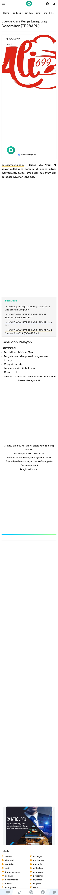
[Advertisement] (29, 120)
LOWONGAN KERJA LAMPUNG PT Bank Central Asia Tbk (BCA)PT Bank (28, 332)
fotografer (10, 887)
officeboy (38, 868)
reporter (37, 879)
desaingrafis (11, 879)
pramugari (38, 872)
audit (7, 868)
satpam (37, 883)
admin (8, 856)
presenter (38, 876)
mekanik (37, 864)
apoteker (9, 864)
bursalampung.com (13, 165)
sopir (36, 887)
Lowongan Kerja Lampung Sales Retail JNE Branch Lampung (28, 308)
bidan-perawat (12, 872)
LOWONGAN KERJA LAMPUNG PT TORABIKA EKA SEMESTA (25, 316)
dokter (8, 883)
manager (38, 856)
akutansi (9, 860)
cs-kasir (9, 44)
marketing (38, 860)
